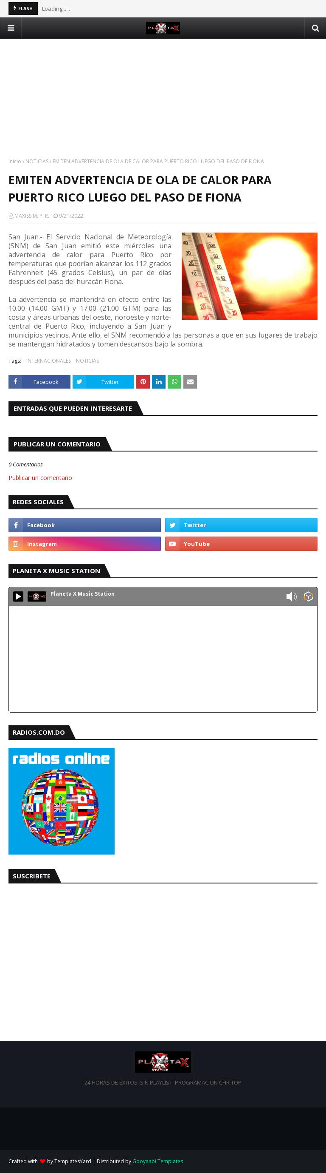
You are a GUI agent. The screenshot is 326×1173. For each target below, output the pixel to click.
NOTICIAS (36, 161)
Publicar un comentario (40, 478)
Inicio (14, 161)
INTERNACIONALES (48, 360)
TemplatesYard (72, 1161)
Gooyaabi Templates (157, 1161)
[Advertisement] (163, 98)
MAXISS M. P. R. (31, 215)
